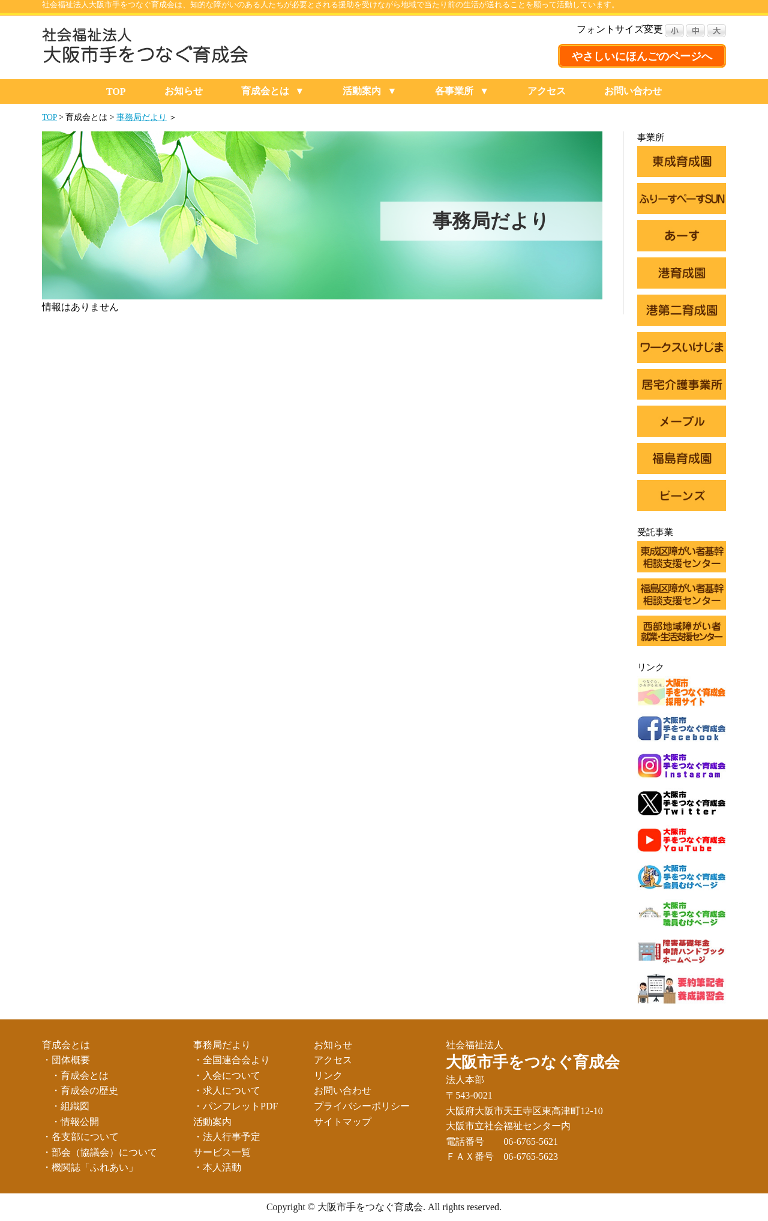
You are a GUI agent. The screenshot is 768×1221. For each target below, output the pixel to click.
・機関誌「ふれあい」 (90, 1167)
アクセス (546, 91)
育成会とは (265, 91)
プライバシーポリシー (362, 1106)
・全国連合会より (231, 1060)
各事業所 (454, 91)
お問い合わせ (633, 91)
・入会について (226, 1075)
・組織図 (70, 1106)
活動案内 (362, 91)
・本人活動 (217, 1167)
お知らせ (183, 91)
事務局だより (141, 117)
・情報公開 (75, 1122)
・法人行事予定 (226, 1137)
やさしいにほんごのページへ (642, 56)
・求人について (226, 1090)
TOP (116, 91)
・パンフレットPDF (235, 1106)
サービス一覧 (222, 1152)
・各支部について (80, 1137)
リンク (328, 1075)
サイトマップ (342, 1122)
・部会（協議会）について (99, 1152)
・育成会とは (80, 1075)
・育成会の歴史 (84, 1090)
